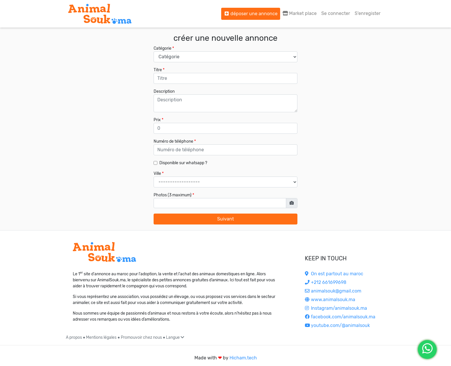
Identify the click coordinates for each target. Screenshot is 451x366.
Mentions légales (101, 337)
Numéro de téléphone (173, 141)
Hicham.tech (243, 358)
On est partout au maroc (334, 273)
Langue (175, 337)
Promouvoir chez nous (141, 337)
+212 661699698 (325, 282)
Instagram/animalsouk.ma (336, 308)
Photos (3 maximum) (173, 195)
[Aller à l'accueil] (99, 13)
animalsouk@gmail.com (333, 291)
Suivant (225, 219)
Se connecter (335, 13)
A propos (74, 337)
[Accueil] (104, 252)
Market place (299, 13)
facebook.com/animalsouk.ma (340, 316)
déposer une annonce (251, 13)
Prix (157, 119)
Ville (157, 173)
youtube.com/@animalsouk (337, 325)
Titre (158, 69)
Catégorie (162, 48)
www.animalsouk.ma (330, 299)
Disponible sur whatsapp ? (183, 162)
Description (164, 91)
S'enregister (368, 13)
